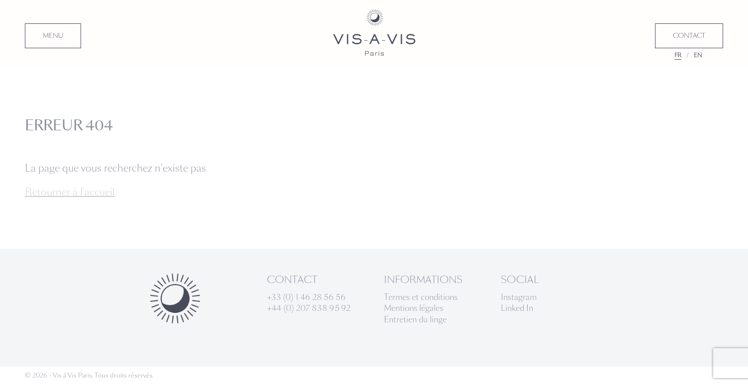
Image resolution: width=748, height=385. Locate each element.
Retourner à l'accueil (70, 192)
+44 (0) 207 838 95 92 (309, 308)
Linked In (517, 308)
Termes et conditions (421, 297)
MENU (53, 35)
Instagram (519, 297)
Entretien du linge (415, 319)
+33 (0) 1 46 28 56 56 (306, 297)
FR (677, 55)
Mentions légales (413, 308)
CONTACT (689, 35)
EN (698, 55)
